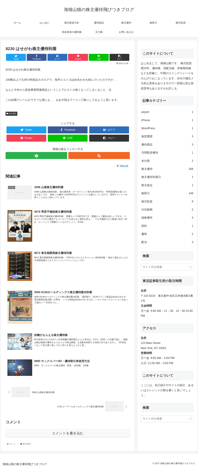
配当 (167, 242)
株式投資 (167, 201)
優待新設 (167, 144)
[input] (167, 267)
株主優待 (11, 113)
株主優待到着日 (167, 177)
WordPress (167, 128)
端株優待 (167, 217)
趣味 (167, 233)
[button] (190, 267)
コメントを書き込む (68, 433)
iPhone (167, 120)
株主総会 (167, 185)
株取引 (167, 193)
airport (167, 112)
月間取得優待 (167, 152)
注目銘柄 (167, 209)
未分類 (167, 160)
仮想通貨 (167, 136)
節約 (167, 225)
